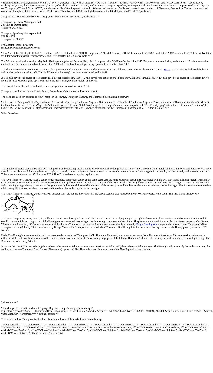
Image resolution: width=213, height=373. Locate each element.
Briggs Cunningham (146, 224)
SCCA (167, 69)
